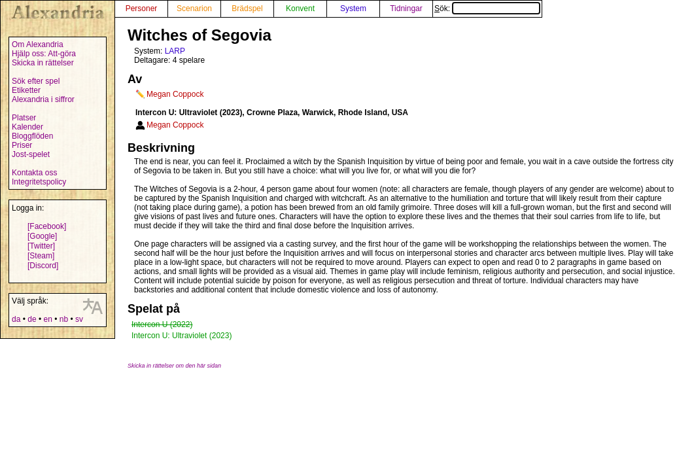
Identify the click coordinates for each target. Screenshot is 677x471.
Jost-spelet (31, 154)
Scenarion (194, 8)
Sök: (487, 8)
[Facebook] (46, 226)
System (353, 8)
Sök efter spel (36, 81)
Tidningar (406, 8)
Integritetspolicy (39, 181)
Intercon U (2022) (161, 324)
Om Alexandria (37, 44)
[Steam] (40, 255)
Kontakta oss (34, 172)
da (16, 319)
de (31, 319)
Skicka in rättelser (43, 62)
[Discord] (42, 265)
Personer (142, 8)
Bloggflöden (32, 136)
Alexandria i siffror (43, 99)
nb (64, 319)
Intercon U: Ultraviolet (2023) (181, 335)
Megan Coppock (175, 94)
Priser (22, 145)
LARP (175, 51)
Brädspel (247, 8)
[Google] (42, 236)
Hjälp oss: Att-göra (44, 53)
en (47, 319)
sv (79, 319)
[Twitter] (41, 246)
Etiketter (26, 90)
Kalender (27, 126)
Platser (24, 117)
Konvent (300, 8)
